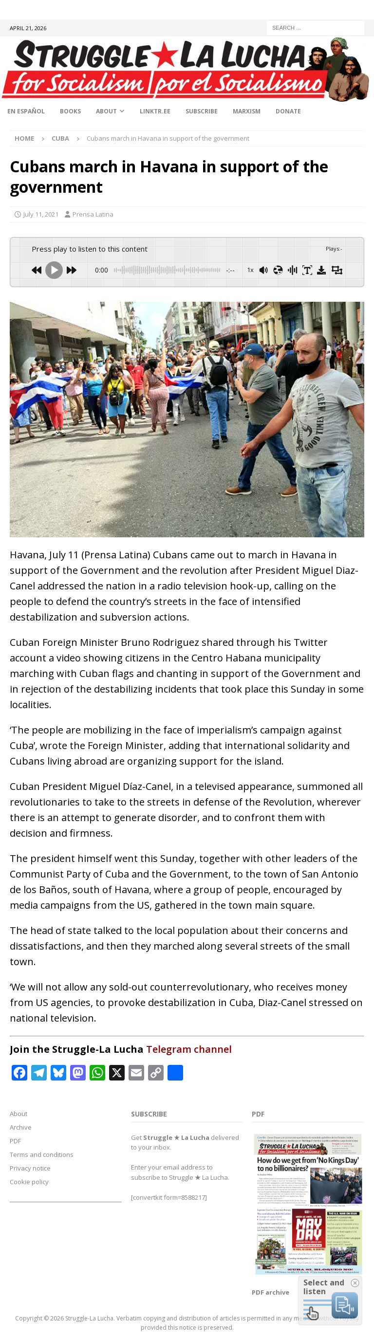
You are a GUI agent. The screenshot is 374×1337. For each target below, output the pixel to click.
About (106, 111)
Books (70, 111)
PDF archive (270, 1292)
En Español (26, 111)
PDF (15, 1140)
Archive (21, 1127)
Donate (288, 111)
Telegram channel (189, 1049)
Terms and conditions (42, 1154)
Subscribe (202, 111)
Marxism (247, 111)
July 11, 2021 (40, 214)
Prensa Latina (93, 214)
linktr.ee (155, 111)
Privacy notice (30, 1168)
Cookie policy (29, 1181)
